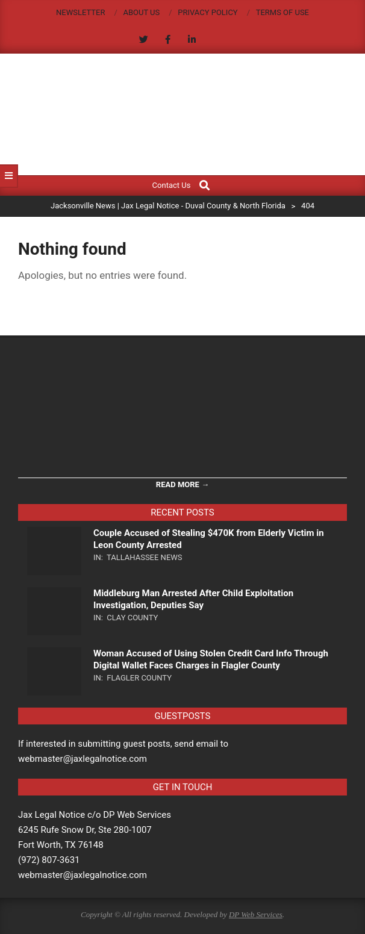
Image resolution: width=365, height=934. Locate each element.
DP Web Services (255, 914)
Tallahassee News (144, 557)
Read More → (182, 484)
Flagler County (139, 677)
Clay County (132, 617)
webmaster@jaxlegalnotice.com (82, 875)
